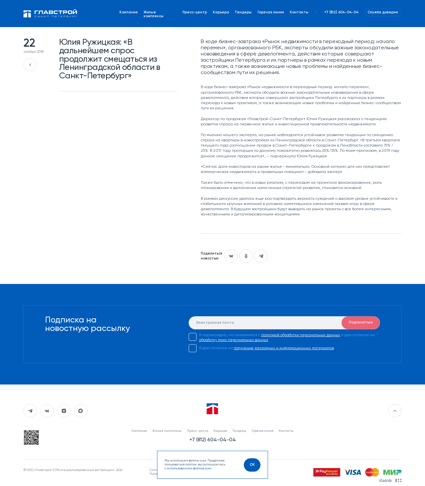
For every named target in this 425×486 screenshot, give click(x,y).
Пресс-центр (194, 12)
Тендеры (243, 12)
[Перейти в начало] (394, 410)
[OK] (252, 465)
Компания (128, 12)
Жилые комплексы (154, 14)
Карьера (221, 12)
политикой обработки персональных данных (300, 335)
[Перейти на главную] (50, 13)
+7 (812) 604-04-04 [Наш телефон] (341, 12)
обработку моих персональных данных (233, 340)
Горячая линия (271, 12)
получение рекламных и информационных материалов (284, 348)
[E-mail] (284, 323)
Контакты (299, 12)
